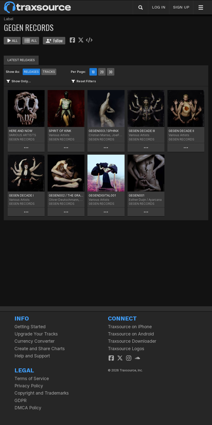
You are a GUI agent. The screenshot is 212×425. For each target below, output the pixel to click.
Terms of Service (31, 378)
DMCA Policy (27, 407)
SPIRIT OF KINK (60, 131)
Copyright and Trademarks (41, 393)
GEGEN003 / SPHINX (104, 131)
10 (93, 71)
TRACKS (49, 72)
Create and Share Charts (39, 348)
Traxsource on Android (131, 333)
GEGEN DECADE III (142, 131)
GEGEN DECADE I (21, 195)
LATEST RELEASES (21, 60)
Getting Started (30, 326)
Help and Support (32, 355)
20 (102, 71)
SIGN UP (181, 7)
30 (110, 71)
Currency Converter (34, 341)
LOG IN (158, 7)
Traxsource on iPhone (130, 326)
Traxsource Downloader (132, 341)
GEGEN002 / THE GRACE (66, 195)
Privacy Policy (28, 385)
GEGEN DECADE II (181, 131)
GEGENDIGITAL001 (102, 195)
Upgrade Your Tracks (36, 333)
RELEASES (31, 72)
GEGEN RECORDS (22, 139)
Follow (54, 41)
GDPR (20, 400)
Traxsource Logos (126, 348)
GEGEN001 (136, 195)
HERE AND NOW (20, 131)
